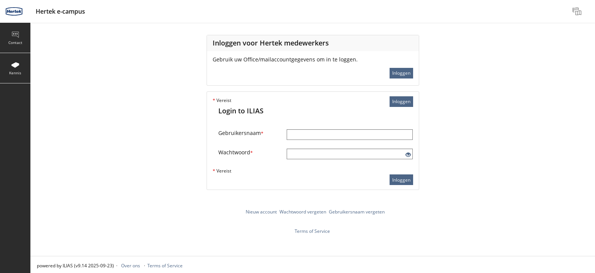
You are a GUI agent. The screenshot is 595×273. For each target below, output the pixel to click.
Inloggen (401, 73)
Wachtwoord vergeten (302, 212)
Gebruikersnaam (241, 132)
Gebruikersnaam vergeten (357, 212)
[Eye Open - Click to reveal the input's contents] (408, 154)
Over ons (130, 265)
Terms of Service (312, 231)
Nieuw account (261, 212)
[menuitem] (578, 11)
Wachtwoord (235, 152)
